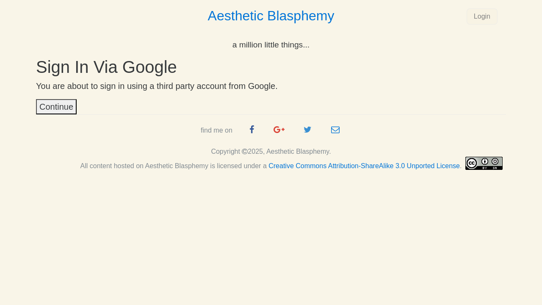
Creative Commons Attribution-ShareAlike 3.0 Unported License (364, 165)
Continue (56, 106)
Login (482, 16)
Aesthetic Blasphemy (271, 15)
